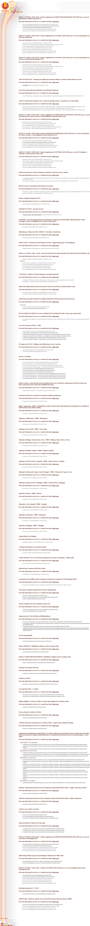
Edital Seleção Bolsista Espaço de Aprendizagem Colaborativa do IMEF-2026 (41, 855)
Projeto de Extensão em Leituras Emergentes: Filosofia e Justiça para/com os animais (43, 172)
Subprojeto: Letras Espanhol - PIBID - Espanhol (33, 504)
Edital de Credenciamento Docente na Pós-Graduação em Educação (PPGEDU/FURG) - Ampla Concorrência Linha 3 (53, 787)
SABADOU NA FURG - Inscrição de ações (31, 209)
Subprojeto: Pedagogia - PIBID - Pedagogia (31, 525)
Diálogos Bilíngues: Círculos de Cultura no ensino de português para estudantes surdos (44, 701)
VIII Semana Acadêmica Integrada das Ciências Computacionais (37, 590)
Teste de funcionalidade (25, 635)
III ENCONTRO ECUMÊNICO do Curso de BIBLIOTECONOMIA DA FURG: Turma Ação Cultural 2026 (50, 313)
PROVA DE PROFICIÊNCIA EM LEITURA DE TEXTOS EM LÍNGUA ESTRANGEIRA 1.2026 (47, 286)
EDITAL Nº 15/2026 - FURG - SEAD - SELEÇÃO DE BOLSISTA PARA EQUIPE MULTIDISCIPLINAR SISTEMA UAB (54, 253)
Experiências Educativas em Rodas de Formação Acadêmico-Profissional (40, 395)
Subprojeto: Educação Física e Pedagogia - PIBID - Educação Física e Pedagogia (42, 482)
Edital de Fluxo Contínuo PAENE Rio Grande (32, 568)
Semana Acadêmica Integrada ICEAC (30, 198)
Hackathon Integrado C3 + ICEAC (29, 888)
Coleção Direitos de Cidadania (27, 536)
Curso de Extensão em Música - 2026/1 (30, 325)
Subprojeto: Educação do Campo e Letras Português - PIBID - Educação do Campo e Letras (45, 472)
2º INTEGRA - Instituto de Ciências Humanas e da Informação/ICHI (39, 274)
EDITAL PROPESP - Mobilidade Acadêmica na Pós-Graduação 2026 (39, 646)
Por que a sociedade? (25, 356)
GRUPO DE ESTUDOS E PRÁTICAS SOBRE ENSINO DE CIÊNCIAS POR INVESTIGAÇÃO (47, 299)
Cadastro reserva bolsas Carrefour (29, 809)
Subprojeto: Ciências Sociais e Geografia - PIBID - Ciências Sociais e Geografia (41, 461)
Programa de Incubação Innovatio (29, 667)
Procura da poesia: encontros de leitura (30, 712)
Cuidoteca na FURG (25, 678)
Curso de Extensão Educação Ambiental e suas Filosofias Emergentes (39, 90)
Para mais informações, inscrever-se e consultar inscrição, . (39, 21)
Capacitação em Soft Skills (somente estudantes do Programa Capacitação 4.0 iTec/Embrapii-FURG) (48, 579)
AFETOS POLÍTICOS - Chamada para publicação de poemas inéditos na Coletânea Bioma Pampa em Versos (50, 79)
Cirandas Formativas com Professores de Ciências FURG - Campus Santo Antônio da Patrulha (46, 722)
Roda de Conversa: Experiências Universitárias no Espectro (36, 186)
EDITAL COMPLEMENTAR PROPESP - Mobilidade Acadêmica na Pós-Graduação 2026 (45, 657)
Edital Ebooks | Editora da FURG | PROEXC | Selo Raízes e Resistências (40, 232)
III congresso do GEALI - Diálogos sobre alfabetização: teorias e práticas (40, 344)
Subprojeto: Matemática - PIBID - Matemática (32, 515)
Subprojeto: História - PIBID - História (30, 493)
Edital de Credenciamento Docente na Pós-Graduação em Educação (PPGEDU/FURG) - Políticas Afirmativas (50, 798)
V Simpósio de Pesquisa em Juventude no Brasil (32, 547)
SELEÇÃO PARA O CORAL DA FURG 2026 (32, 823)
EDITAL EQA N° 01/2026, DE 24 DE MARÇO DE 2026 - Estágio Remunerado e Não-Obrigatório (47, 242)
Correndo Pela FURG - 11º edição (28, 689)
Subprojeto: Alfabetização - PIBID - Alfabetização (33, 418)
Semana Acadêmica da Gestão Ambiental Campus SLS (34, 604)
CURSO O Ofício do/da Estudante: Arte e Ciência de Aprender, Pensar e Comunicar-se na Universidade (49, 101)
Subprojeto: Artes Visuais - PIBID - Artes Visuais (33, 429)
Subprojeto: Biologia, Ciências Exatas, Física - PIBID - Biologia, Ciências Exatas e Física (44, 440)
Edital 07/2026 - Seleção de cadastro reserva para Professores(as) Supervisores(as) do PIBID (45, 899)
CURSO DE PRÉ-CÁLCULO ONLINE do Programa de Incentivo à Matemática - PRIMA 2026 (46, 557)
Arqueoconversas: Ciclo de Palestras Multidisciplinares (35, 616)
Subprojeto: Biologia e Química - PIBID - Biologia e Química (36, 450)
